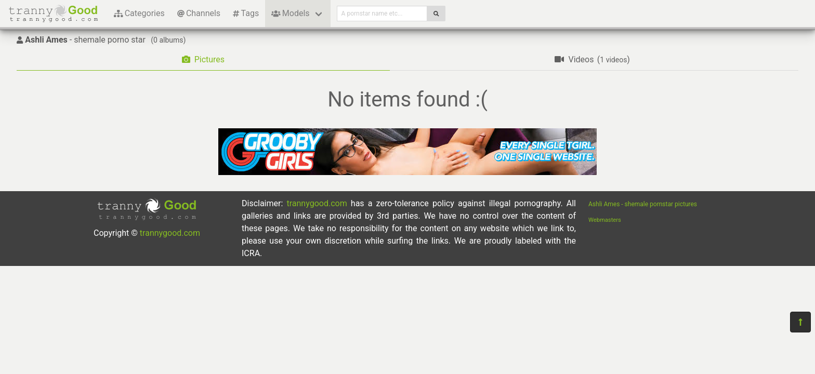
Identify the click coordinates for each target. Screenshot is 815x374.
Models (290, 13)
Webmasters (604, 220)
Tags (246, 13)
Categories (139, 13)
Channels (198, 13)
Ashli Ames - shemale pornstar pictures (642, 204)
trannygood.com (170, 233)
